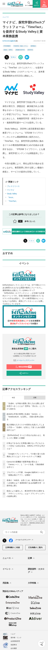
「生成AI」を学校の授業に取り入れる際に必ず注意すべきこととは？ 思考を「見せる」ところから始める (26, 406)
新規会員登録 (23, 367)
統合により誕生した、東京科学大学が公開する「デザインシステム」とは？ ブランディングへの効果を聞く (26, 493)
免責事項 (14, 645)
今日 (13, 398)
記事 (31, 558)
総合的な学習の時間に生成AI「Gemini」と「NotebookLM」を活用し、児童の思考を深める (25, 416)
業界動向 (33, 46)
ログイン (23, 373)
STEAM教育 (7, 46)
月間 (34, 398)
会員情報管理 (15, 641)
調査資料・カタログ (36, 571)
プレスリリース (13, 186)
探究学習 (30, 50)
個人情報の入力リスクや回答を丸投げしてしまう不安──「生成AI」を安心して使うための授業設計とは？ (26, 427)
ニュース (8, 558)
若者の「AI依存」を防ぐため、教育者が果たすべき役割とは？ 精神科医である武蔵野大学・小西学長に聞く (26, 483)
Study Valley (12, 194)
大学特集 (33, 583)
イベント (8, 569)
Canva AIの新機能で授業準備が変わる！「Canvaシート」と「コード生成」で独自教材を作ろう (25, 464)
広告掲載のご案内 (35, 547)
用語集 (7, 583)
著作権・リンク (16, 637)
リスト (13, 57)
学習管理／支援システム (21, 46)
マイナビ (10, 190)
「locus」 (11, 197)
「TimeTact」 (12, 201)
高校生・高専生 (8, 50)
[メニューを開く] (4, 4)
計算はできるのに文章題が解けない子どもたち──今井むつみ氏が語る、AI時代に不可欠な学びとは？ (26, 446)
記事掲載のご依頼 (13, 547)
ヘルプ (13, 634)
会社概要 (14, 648)
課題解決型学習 (20, 50)
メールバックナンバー (24, 360)
